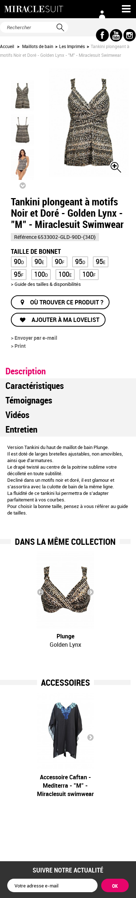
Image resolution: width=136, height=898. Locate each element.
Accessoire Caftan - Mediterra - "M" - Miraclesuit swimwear (65, 785)
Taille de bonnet (36, 251)
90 (19, 261)
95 (80, 261)
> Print (18, 345)
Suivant (22, 185)
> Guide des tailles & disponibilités (46, 284)
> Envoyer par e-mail (34, 337)
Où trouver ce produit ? (66, 302)
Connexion (102, 14)
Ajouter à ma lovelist (64, 320)
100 (41, 274)
